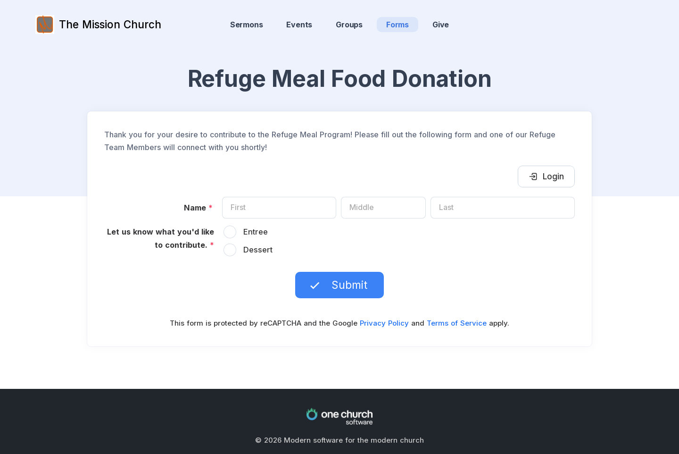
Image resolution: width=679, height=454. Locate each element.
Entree (255, 231)
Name (198, 207)
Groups (349, 24)
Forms (397, 24)
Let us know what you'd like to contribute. (160, 238)
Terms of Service (457, 323)
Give (440, 24)
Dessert (258, 249)
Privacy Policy (384, 323)
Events (299, 24)
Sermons (246, 24)
